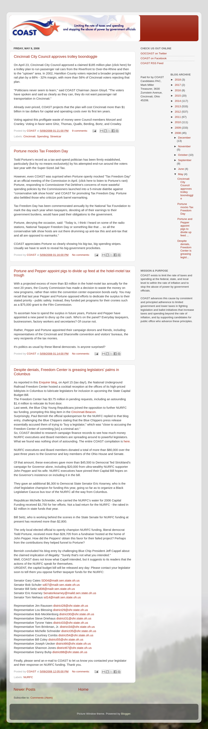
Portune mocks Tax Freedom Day (41, 151)
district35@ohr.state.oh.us (78, 631)
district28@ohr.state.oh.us (70, 605)
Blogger (125, 713)
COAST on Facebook (154, 58)
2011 (178, 116)
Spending (43, 136)
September (185, 160)
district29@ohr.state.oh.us (70, 610)
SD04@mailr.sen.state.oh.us (60, 580)
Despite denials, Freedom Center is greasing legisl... (184, 249)
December (184, 137)
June (181, 168)
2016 (178, 90)
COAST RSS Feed (152, 63)
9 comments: (80, 130)
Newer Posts (24, 689)
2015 (178, 95)
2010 (178, 122)
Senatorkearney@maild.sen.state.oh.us (69, 593)
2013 (178, 106)
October (183, 154)
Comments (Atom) (41, 697)
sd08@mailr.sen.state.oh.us (56, 588)
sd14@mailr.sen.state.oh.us (62, 597)
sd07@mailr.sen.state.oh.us (61, 584)
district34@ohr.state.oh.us (77, 626)
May (181, 174)
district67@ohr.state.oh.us (74, 647)
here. (127, 441)
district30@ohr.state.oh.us (76, 614)
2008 (178, 132)
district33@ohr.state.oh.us (70, 622)
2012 (178, 111)
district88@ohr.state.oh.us (69, 652)
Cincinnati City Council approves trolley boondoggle (55, 57)
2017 (178, 84)
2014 (178, 100)
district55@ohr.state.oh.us (65, 639)
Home (83, 689)
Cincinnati (29, 136)
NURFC (28, 677)
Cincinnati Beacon (83, 412)
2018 (178, 79)
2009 (178, 127)
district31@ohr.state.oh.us (73, 618)
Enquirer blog (48, 382)
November (184, 146)
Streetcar (55, 136)
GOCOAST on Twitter (154, 53)
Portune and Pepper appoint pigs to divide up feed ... (184, 227)
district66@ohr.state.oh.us (73, 643)
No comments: (81, 254)
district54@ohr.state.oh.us (75, 635)
